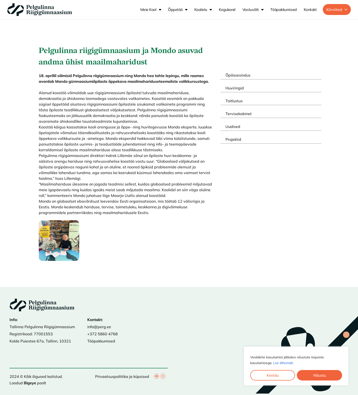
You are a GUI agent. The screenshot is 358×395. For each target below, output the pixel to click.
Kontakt (310, 9)
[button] (337, 9)
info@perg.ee (99, 326)
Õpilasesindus (238, 75)
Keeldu (273, 375)
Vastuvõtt (253, 9)
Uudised (233, 126)
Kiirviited (336, 9)
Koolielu (203, 9)
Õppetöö (177, 9)
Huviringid (235, 88)
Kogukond (227, 9)
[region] (296, 365)
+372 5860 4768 (102, 334)
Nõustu (319, 375)
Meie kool (150, 9)
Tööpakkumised (283, 9)
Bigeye (30, 382)
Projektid (233, 139)
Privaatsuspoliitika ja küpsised (122, 376)
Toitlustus (234, 100)
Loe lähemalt (283, 363)
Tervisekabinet (239, 113)
